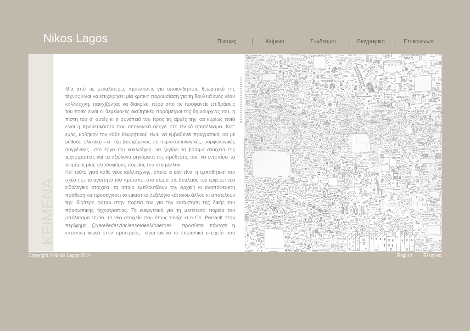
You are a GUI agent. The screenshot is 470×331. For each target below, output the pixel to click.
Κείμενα (275, 41)
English (404, 255)
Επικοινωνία (419, 41)
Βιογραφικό (371, 41)
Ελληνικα (432, 255)
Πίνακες (226, 41)
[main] (154, 156)
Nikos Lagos (75, 38)
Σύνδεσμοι (323, 41)
